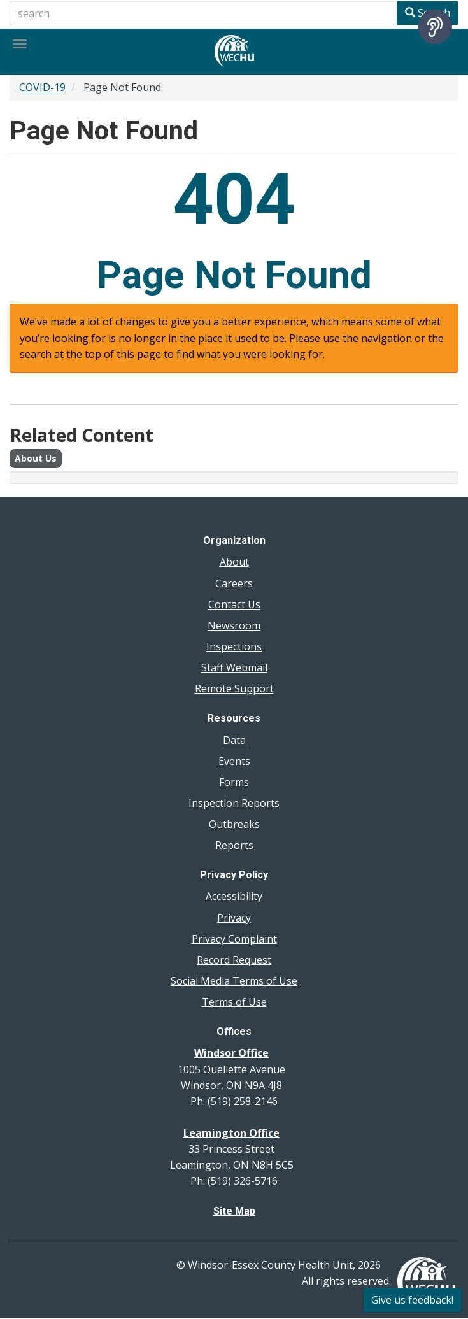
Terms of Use (234, 1002)
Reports (234, 845)
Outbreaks (234, 824)
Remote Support (234, 688)
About (234, 562)
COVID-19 (42, 87)
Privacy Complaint (234, 939)
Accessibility (234, 896)
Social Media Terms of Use (234, 981)
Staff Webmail (234, 667)
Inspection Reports (234, 803)
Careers (234, 583)
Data (234, 740)
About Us (36, 458)
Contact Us (234, 604)
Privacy (234, 918)
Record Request (234, 960)
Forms (234, 782)
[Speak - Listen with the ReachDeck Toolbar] (435, 27)
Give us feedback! (412, 1300)
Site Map (234, 1211)
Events (234, 761)
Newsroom (234, 625)
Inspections (234, 646)
